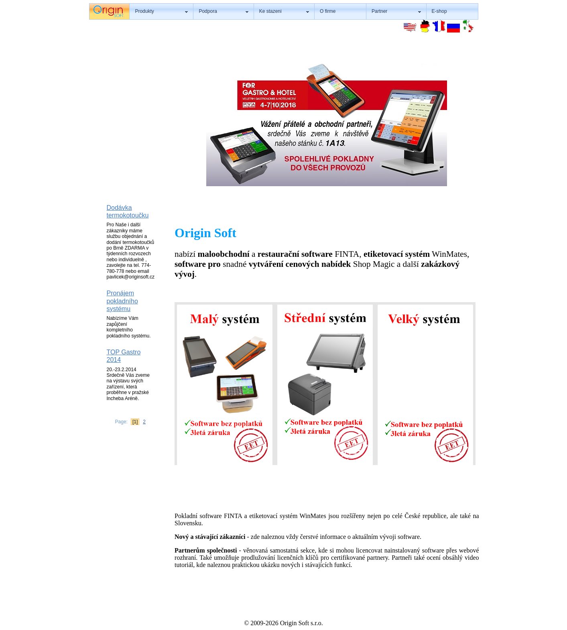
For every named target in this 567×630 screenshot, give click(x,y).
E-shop (439, 11)
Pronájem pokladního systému (122, 301)
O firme (327, 11)
